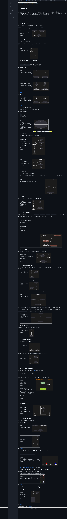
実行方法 (10, 6)
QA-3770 (21, 476)
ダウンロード (10, 9)
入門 (9, 3)
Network (60, 0)
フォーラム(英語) (11, 10)
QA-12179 (21, 458)
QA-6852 (30, 494)
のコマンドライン (27, 381)
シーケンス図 (20, 0)
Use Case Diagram (33, 2)
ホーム (10, 0)
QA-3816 (25, 476)
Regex (58, 0)
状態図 (43, 0)
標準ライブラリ (11, 14)
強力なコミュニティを (24, 21)
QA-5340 (21, 494)
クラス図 (29, 0)
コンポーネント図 (39, 0)
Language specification (26, 2)
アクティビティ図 (33, 0)
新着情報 (10, 2)
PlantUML (20, 2)
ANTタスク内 (33, 381)
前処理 (10, 13)
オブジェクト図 (47, 0)
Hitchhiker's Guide (11, 17)
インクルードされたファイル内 (25, 380)
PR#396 (21, 105)
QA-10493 (21, 92)
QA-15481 (21, 513)
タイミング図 (54, 0)
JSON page (29, 515)
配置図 (51, 0)
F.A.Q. (9, 7)
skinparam (34, 375)
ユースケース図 (24, 0)
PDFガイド (10, 16)
